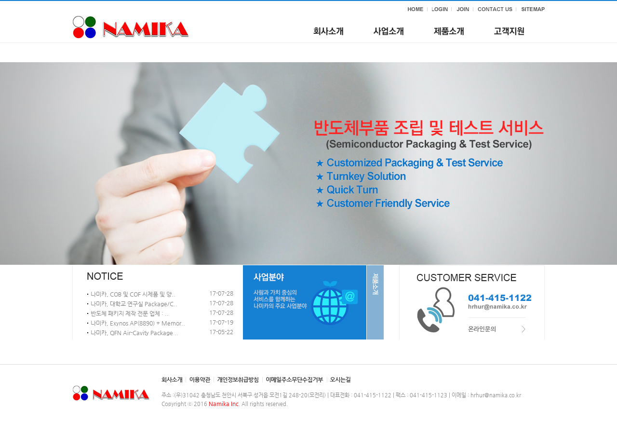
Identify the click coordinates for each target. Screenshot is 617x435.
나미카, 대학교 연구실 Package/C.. (134, 303)
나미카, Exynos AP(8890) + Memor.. (138, 323)
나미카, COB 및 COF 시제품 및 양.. (133, 294)
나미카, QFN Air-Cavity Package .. (134, 332)
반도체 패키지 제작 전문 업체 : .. (130, 313)
